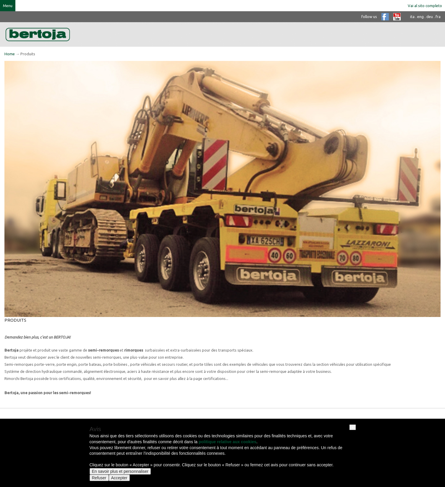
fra (438, 16)
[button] (352, 427)
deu (429, 16)
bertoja (37, 34)
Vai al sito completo (425, 6)
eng (420, 16)
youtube (397, 16)
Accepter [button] (119, 477)
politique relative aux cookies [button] (227, 441)
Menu (7, 6)
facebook (385, 16)
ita (412, 16)
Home (9, 54)
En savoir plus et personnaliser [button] (120, 471)
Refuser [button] (99, 477)
